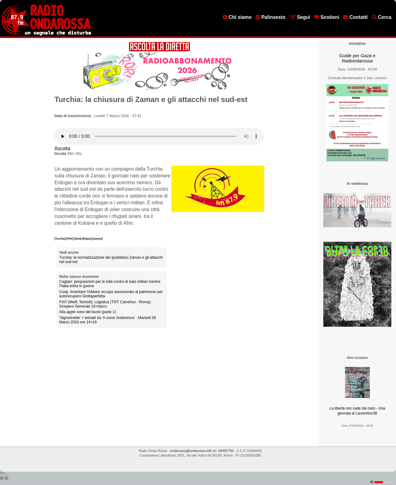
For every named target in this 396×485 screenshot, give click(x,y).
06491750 (226, 451)
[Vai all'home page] (46, 34)
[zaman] (98, 238)
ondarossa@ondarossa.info (191, 451)
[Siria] (78, 238)
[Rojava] (87, 238)
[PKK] (70, 238)
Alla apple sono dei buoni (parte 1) (87, 312)
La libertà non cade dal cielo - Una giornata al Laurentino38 (357, 411)
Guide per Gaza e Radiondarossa (357, 58)
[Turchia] (60, 238)
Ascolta (62, 148)
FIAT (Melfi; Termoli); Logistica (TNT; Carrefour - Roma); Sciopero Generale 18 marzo (105, 304)
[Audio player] (159, 136)
